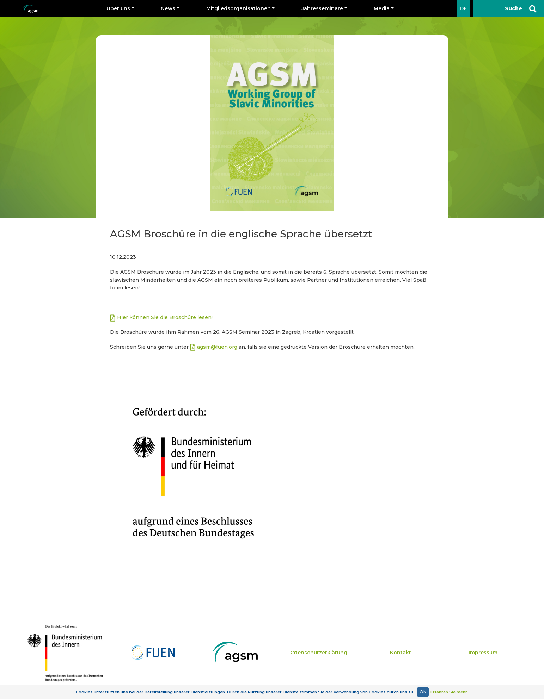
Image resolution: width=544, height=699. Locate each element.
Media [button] (382, 8)
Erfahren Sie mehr (448, 691)
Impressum (483, 652)
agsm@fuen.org (217, 347)
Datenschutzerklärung (317, 652)
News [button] (168, 8)
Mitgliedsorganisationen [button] (238, 8)
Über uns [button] (118, 8)
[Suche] (508, 8)
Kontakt (400, 652)
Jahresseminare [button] (322, 8)
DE (463, 8)
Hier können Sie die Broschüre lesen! (165, 317)
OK (423, 691)
